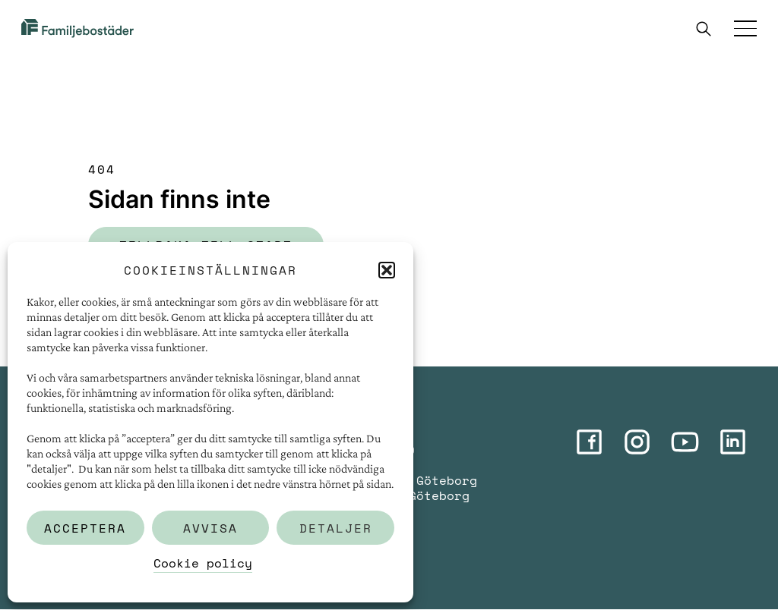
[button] (386, 270)
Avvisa (210, 528)
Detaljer (335, 528)
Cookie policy (202, 563)
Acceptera (85, 528)
